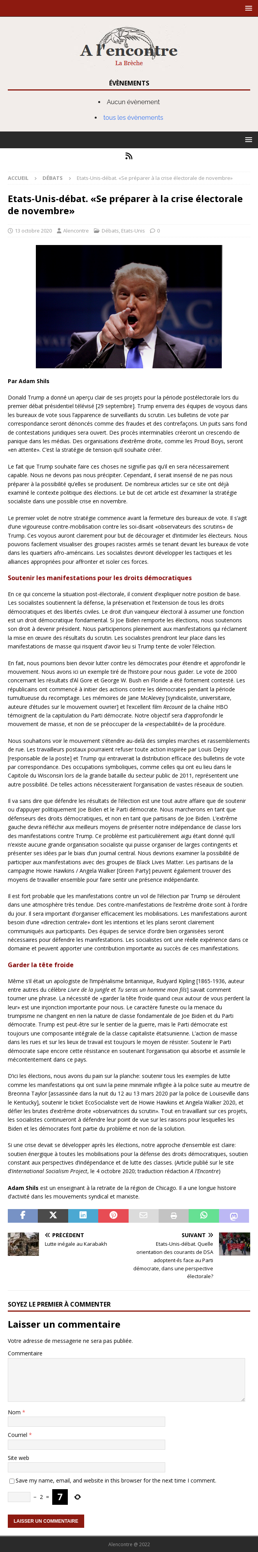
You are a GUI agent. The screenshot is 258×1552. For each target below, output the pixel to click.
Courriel (18, 1434)
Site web (18, 1457)
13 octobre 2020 (33, 230)
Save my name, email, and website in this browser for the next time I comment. (116, 1480)
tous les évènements (133, 117)
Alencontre (76, 230)
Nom (15, 1412)
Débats (110, 230)
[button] (247, 8)
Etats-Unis (133, 230)
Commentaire (25, 1353)
